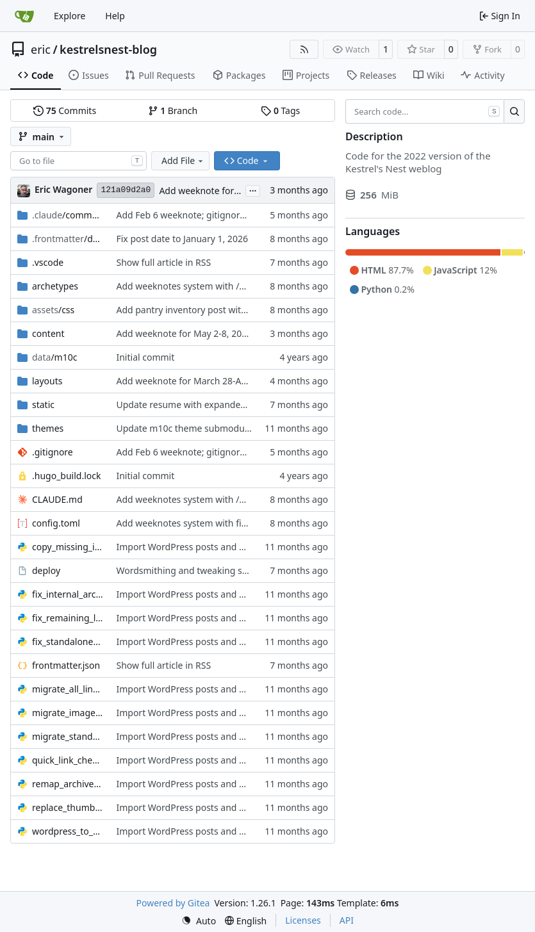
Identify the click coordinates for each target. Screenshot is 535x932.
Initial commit (145, 357)
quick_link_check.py (67, 760)
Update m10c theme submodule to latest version (219, 428)
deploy (46, 570)
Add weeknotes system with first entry (196, 523)
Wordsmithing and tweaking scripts (190, 570)
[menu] (198, 921)
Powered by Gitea (173, 903)
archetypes (55, 286)
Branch (173, 110)
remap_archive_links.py (67, 784)
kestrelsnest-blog (108, 49)
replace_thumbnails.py (67, 807)
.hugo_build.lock (66, 476)
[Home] (24, 16)
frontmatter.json (66, 665)
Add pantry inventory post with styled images (211, 310)
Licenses (303, 920)
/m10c (54, 357)
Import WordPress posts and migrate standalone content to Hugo (254, 547)
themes (47, 428)
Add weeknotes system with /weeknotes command (222, 286)
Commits (64, 110)
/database (67, 239)
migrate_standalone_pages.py (67, 736)
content (48, 333)
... (253, 189)
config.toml (56, 523)
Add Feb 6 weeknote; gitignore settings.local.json (219, 215)
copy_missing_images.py (67, 547)
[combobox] (78, 160)
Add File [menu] (183, 160)
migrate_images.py (67, 713)
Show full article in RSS (163, 262)
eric (41, 49)
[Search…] (514, 111)
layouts (47, 381)
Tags (280, 110)
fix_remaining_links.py (67, 618)
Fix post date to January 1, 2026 (181, 239)
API (347, 920)
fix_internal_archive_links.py (67, 594)
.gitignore (52, 452)
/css (53, 310)
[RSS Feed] (304, 49)
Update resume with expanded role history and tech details (240, 404)
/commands (67, 215)
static (43, 404)
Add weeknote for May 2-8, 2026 (227, 190)
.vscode (47, 262)
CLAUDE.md (57, 499)
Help (115, 16)
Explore (69, 16)
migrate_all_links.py (67, 689)
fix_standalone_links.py (67, 641)
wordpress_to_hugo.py (67, 831)
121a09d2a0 (126, 190)
